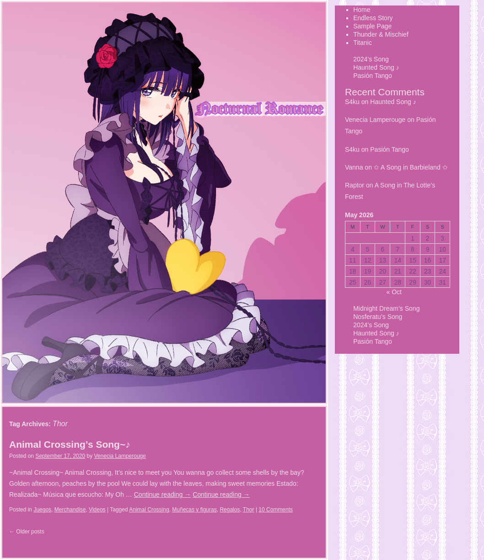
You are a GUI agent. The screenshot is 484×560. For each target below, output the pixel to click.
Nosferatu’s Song (377, 316)
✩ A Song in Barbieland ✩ (411, 167)
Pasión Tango (372, 75)
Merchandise (70, 509)
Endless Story (22, 440)
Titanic (22, 492)
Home (22, 423)
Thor (248, 509)
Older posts (26, 531)
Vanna (354, 167)
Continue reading (162, 494)
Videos (97, 509)
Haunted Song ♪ (376, 67)
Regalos (230, 509)
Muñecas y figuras (194, 509)
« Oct (393, 292)
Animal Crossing (149, 509)
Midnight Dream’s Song (386, 308)
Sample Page (22, 458)
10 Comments (275, 509)
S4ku (352, 101)
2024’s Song (371, 59)
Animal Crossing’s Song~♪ (69, 444)
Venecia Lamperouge (120, 456)
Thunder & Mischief (22, 475)
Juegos (42, 509)
